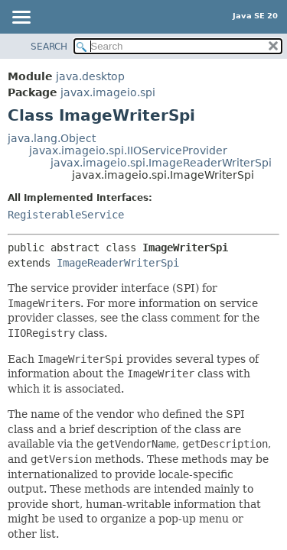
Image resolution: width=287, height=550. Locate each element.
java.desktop (90, 76)
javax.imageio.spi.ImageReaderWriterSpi (161, 163)
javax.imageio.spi (107, 92)
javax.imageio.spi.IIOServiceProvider (128, 150)
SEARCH (49, 46)
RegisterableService (66, 215)
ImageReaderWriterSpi (118, 263)
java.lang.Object (52, 138)
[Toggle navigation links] (21, 18)
